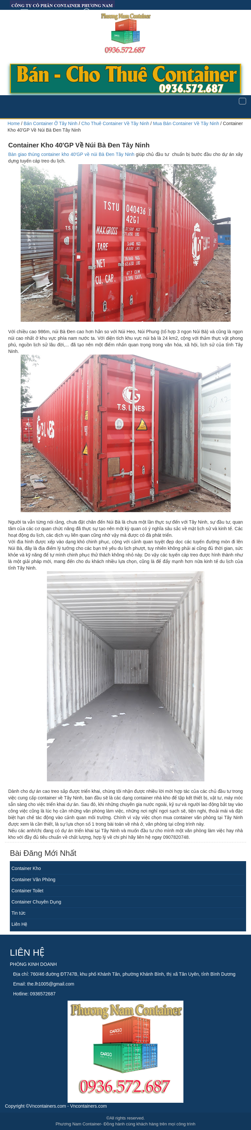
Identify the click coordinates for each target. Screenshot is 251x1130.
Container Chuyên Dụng (36, 901)
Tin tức (18, 913)
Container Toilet (27, 890)
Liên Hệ (19, 924)
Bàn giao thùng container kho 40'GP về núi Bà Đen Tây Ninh (71, 154)
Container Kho (26, 868)
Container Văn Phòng (33, 879)
